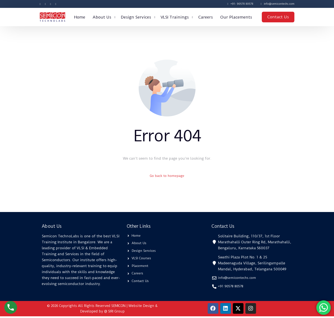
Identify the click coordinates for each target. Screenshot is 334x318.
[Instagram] (50, 3)
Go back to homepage (167, 176)
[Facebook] (41, 3)
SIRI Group (116, 313)
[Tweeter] (45, 3)
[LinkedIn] (55, 3)
